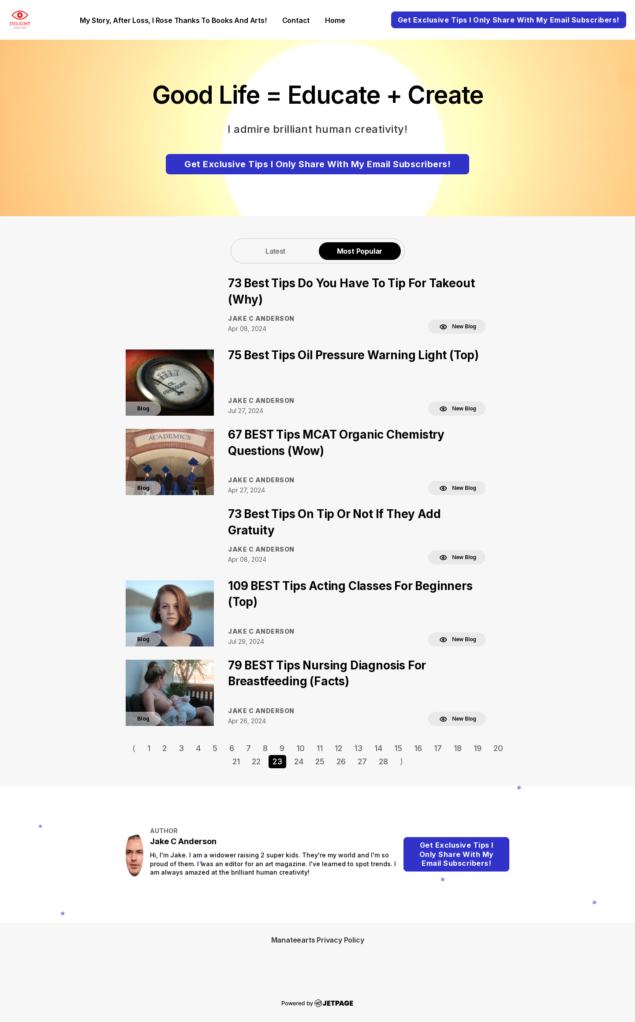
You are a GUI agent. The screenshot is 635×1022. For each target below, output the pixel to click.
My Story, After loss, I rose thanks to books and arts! (173, 20)
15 (398, 748)
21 (236, 761)
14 (378, 748)
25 (320, 761)
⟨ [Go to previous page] (133, 748)
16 (418, 748)
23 (277, 761)
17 (438, 748)
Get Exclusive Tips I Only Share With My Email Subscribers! (509, 19)
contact (296, 20)
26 (341, 761)
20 (498, 748)
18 (458, 748)
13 (358, 748)
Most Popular (360, 251)
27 (362, 761)
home (335, 20)
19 (478, 748)
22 (256, 761)
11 (320, 748)
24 (298, 761)
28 (383, 761)
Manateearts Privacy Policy (317, 940)
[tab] (276, 250)
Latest (275, 251)
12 (338, 748)
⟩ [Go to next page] (401, 761)
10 (300, 748)
